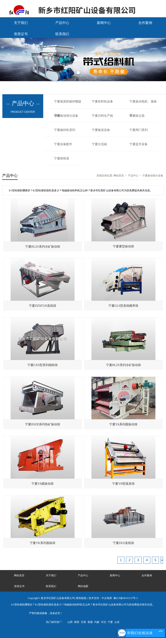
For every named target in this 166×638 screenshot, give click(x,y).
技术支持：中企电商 (100, 598)
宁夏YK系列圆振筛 (42, 543)
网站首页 (118, 175)
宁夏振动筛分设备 (66, 115)
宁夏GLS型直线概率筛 (123, 305)
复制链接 (81, 598)
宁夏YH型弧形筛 (123, 483)
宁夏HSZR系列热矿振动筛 (42, 424)
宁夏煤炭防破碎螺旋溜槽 (67, 104)
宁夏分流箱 (99, 144)
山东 (117, 622)
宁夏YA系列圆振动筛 (123, 424)
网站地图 (83, 586)
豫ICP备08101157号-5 (125, 598)
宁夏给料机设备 (102, 101)
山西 (70, 622)
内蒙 (96, 622)
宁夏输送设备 (101, 130)
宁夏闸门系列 (138, 130)
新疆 (90, 622)
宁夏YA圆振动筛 (43, 483)
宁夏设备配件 (63, 144)
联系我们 (62, 34)
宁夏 (110, 622)
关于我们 (21, 23)
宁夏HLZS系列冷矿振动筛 (42, 246)
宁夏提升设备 (138, 144)
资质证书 (21, 34)
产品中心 (62, 23)
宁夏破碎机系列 (64, 130)
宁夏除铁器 (61, 158)
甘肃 (83, 622)
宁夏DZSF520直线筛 (42, 305)
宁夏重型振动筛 (123, 246)
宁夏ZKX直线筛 (123, 543)
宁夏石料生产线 (102, 115)
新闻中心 (104, 23)
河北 (103, 622)
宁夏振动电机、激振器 (143, 104)
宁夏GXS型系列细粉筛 (42, 365)
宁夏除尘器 (137, 115)
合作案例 (145, 23)
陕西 (76, 622)
